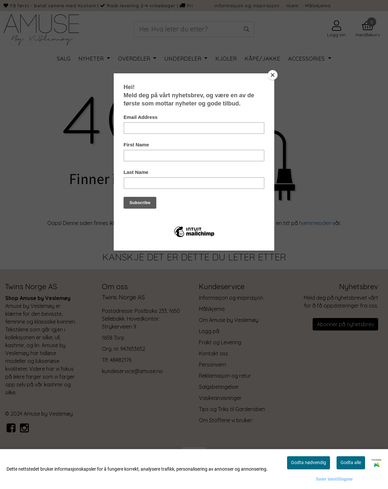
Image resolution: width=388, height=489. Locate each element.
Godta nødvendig (308, 462)
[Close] (273, 75)
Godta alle (350, 462)
